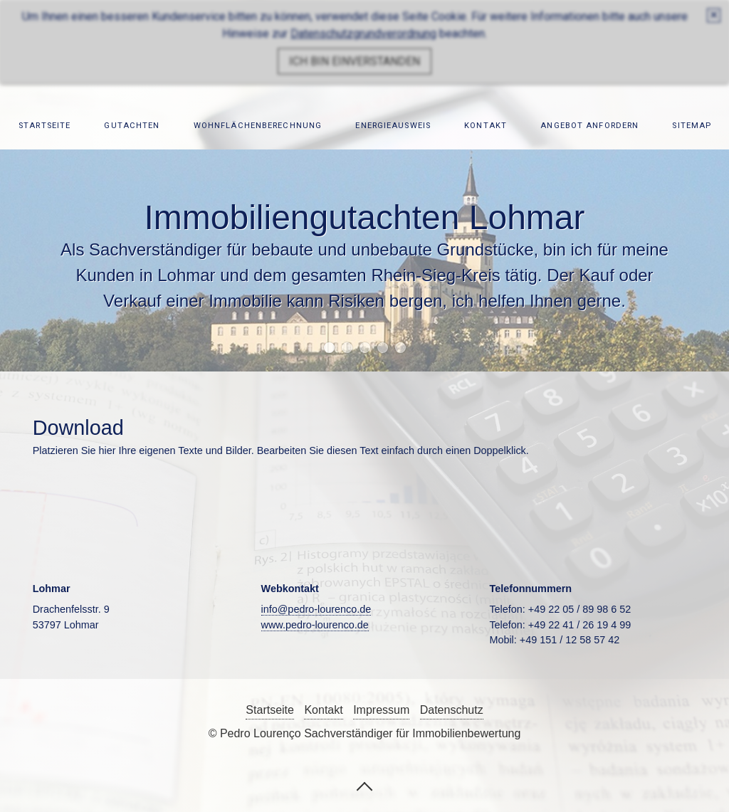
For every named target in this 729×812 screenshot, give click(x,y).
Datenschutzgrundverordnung (363, 16)
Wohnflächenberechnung (258, 125)
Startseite (44, 125)
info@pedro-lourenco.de (316, 609)
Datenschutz (451, 710)
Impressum (381, 710)
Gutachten (131, 125)
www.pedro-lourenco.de (315, 625)
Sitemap (691, 125)
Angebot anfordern (589, 125)
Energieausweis (393, 125)
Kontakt (485, 125)
